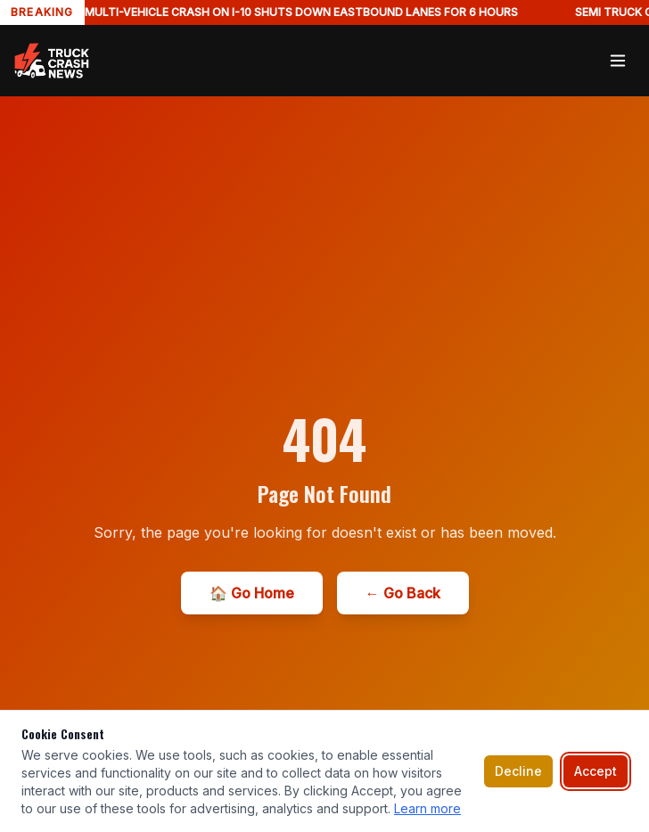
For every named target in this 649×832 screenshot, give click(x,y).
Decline (518, 770)
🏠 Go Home (251, 593)
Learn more (427, 808)
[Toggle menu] (618, 61)
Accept (595, 770)
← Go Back (403, 593)
